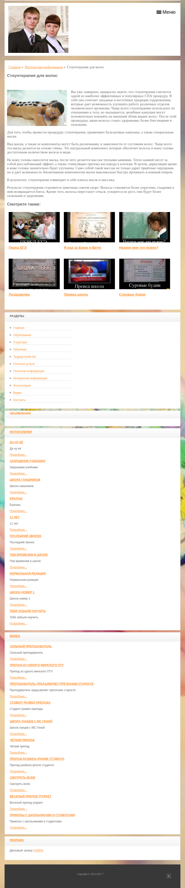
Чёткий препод (22, 740)
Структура (20, 342)
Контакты (19, 400)
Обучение (19, 349)
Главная (18, 328)
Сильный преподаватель (31, 646)
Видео (17, 392)
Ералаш (16, 498)
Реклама (17, 840)
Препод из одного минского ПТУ (37, 665)
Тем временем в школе (29, 555)
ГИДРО (38, 850)
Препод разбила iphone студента (37, 759)
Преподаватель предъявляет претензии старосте (52, 684)
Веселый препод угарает (30, 796)
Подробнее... (18, 455)
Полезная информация (28, 371)
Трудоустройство (24, 356)
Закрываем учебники (27, 461)
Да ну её (16, 442)
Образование (22, 335)
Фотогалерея (22, 385)
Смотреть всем (22, 777)
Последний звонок (25, 536)
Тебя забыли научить (28, 611)
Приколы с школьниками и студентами (42, 815)
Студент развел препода (30, 702)
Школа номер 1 (22, 592)
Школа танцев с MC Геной (31, 721)
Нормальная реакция (28, 573)
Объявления (20, 413)
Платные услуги (24, 364)
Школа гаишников (25, 480)
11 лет (14, 517)
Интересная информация (30, 378)
